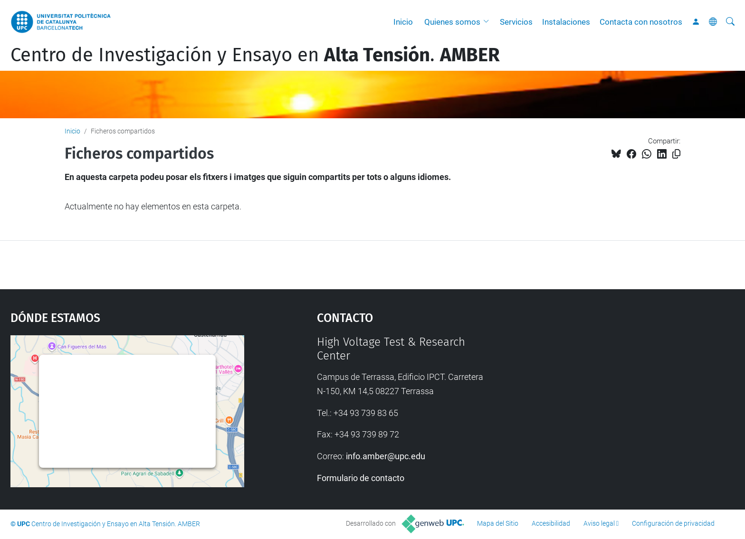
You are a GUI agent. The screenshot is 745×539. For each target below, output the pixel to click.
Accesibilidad (551, 523)
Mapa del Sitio (497, 523)
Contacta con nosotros (641, 22)
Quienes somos (452, 22)
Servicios (516, 22)
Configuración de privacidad (673, 523)
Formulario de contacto (360, 478)
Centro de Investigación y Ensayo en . (255, 55)
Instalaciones (566, 22)
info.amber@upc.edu (385, 456)
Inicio (403, 22)
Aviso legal (599, 523)
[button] (488, 21)
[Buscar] (730, 22)
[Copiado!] (676, 154)
